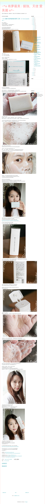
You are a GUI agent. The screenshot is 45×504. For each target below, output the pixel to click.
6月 (34, 33)
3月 (34, 68)
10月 (34, 28)
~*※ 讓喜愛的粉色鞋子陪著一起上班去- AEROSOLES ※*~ (36, 40)
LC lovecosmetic (6, 460)
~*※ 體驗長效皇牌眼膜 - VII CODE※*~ (36, 57)
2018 (33, 19)
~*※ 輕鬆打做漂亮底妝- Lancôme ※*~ (36, 62)
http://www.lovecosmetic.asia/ (9, 452)
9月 (34, 29)
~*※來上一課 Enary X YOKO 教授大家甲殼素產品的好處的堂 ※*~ (37, 52)
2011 (33, 75)
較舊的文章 (27, 492)
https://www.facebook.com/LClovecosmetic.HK (13, 453)
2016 (33, 21)
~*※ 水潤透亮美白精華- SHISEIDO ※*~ (36, 64)
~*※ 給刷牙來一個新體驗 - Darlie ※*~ (36, 55)
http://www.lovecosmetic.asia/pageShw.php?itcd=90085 (10, 220)
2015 (33, 23)
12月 (34, 25)
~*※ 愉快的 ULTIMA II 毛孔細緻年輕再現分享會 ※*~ (37, 43)
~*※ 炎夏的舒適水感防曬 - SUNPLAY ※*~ (36, 37)
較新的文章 (4, 492)
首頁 (15, 492)
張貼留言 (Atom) (16, 495)
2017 (33, 20)
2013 (33, 72)
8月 (34, 30)
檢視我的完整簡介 (34, 97)
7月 (34, 32)
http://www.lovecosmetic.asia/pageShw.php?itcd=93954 (10, 446)
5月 (34, 34)
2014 (33, 24)
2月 (34, 69)
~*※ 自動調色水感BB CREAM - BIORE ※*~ (36, 45)
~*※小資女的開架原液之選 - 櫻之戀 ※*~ (36, 50)
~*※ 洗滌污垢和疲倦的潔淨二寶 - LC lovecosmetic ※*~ (36, 59)
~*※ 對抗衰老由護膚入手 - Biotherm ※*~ (36, 48)
